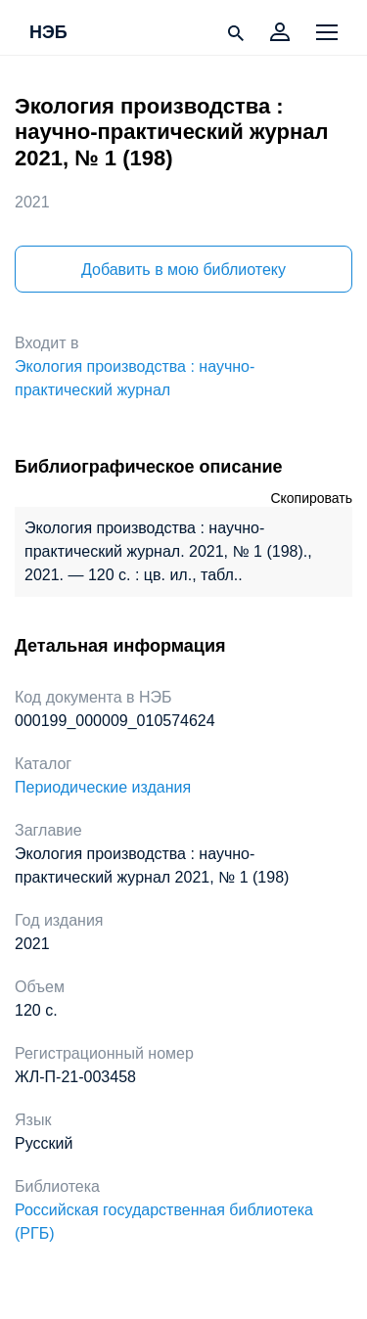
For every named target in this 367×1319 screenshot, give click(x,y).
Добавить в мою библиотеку (183, 269)
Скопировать (311, 498)
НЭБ (48, 33)
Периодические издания (103, 787)
